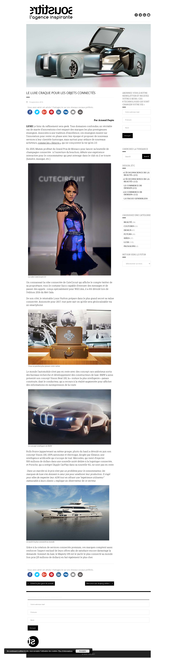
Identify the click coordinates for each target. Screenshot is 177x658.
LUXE (126, 242)
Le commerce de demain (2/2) (133, 186)
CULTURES (129, 226)
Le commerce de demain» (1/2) (132, 193)
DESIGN (127, 230)
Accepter (82, 651)
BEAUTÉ (128, 222)
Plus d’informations (65, 651)
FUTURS (128, 234)
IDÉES (127, 238)
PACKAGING (130, 246)
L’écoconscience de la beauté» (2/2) (136, 173)
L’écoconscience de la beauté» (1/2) (136, 180)
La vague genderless (136, 198)
